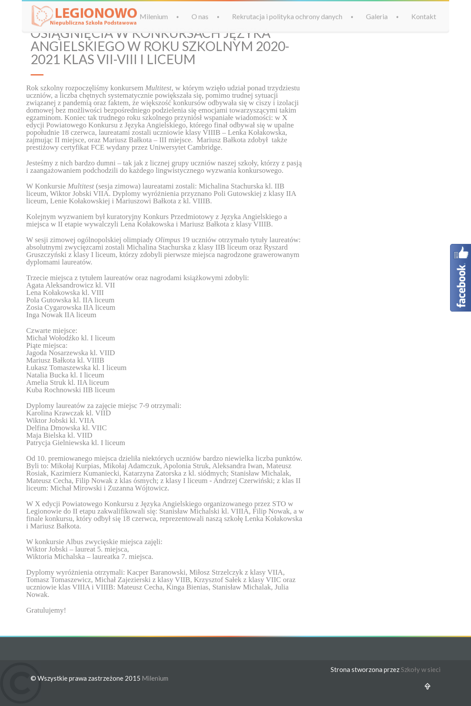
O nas (199, 16)
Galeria (377, 16)
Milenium (154, 16)
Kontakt (423, 16)
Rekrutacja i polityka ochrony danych (287, 16)
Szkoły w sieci (420, 669)
